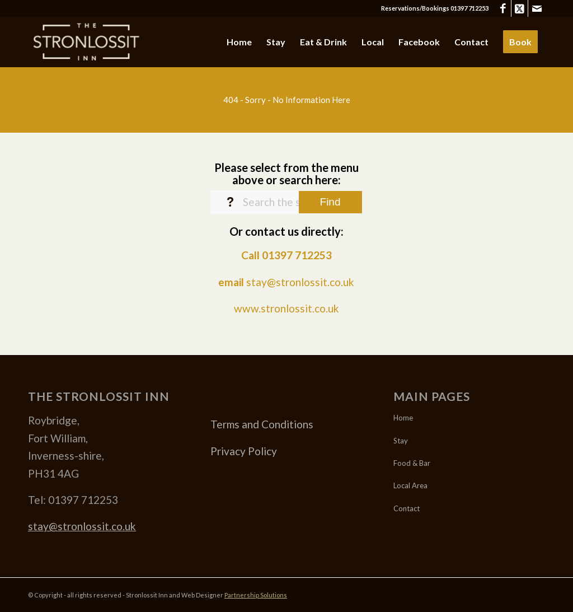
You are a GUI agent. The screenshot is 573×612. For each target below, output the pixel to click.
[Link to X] (519, 8)
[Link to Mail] (536, 8)
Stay (400, 440)
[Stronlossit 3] (85, 42)
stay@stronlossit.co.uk (300, 281)
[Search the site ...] (286, 202)
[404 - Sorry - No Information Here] (286, 100)
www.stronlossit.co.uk (286, 308)
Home (403, 417)
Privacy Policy (243, 451)
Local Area (410, 485)
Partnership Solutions (255, 595)
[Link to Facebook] (503, 8)
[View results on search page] (330, 202)
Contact (406, 508)
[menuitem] (239, 42)
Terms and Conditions (261, 424)
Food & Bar (411, 463)
